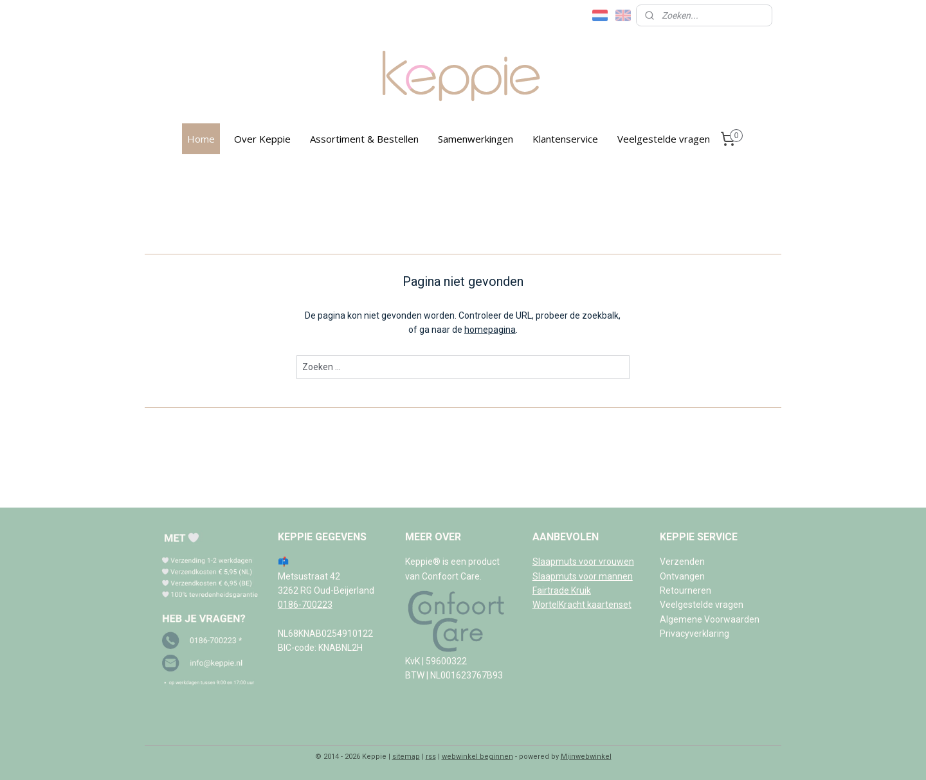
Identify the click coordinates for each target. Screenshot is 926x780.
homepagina (490, 329)
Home (201, 138)
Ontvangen (682, 576)
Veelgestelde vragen (663, 138)
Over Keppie (262, 138)
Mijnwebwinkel (586, 756)
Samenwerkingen (475, 138)
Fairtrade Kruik (561, 590)
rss (431, 756)
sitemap (406, 756)
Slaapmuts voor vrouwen (583, 561)
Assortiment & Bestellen (364, 138)
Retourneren (685, 590)
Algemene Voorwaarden (709, 619)
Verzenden (682, 561)
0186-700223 (305, 604)
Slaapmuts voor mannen (582, 576)
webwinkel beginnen (477, 756)
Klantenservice (565, 138)
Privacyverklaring (694, 633)
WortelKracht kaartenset (581, 604)
